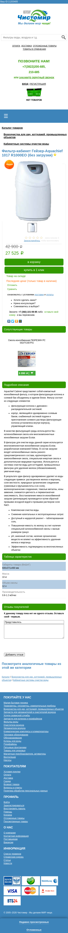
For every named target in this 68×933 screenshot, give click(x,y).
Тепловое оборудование (16, 734)
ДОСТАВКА (26, 46)
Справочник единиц (14, 857)
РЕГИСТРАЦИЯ (38, 84)
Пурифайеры (10, 744)
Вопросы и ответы (13, 787)
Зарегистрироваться (14, 805)
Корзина (8, 815)
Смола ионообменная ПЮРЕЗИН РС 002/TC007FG (27, 341)
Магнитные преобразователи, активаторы (25, 754)
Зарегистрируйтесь (32, 241)
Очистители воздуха (14, 725)
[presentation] (31, 646)
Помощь (8, 812)
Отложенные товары (14, 818)
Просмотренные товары (16, 821)
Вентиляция (10, 757)
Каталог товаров (12, 127)
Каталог (6, 677)
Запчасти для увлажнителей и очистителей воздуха (30, 712)
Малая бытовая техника (16, 702)
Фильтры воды (11, 722)
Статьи (7, 860)
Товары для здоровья (14, 750)
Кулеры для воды (12, 741)
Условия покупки (12, 771)
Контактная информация (16, 836)
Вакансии (8, 842)
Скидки (7, 781)
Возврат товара (11, 784)
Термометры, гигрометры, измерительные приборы (30, 706)
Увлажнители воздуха (14, 728)
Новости (8, 863)
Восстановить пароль (14, 808)
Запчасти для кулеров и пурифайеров (23, 718)
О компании (10, 833)
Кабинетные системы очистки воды (26, 143)
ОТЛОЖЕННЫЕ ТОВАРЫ (44, 46)
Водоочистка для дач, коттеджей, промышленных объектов (34, 709)
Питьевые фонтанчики (15, 747)
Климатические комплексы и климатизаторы (26, 731)
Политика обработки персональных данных (26, 791)
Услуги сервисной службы (17, 715)
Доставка (8, 778)
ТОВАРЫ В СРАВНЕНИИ (34, 49)
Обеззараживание (13, 738)
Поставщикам (11, 839)
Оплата (7, 774)
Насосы (7, 760)
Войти (7, 802)
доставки (39, 294)
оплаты (50, 294)
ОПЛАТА (16, 46)
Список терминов (12, 854)
